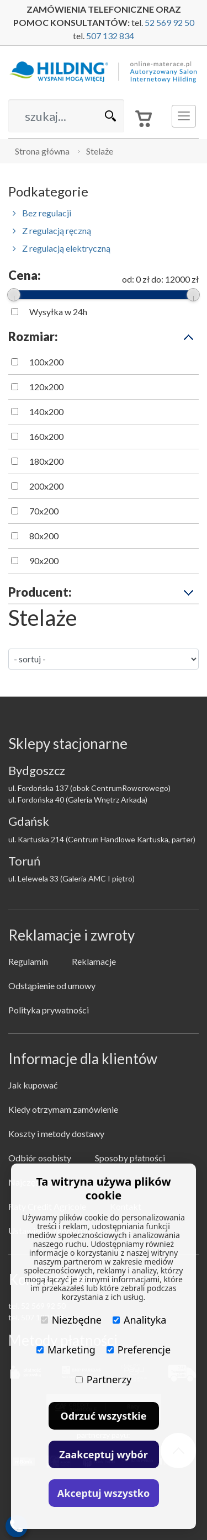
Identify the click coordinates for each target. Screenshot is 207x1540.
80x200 (44, 535)
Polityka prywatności (48, 1010)
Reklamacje (94, 961)
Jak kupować (32, 1085)
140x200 (46, 411)
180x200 (46, 461)
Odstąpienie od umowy (51, 985)
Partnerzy (103, 1379)
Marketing (65, 1349)
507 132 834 (110, 35)
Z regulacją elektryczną (61, 248)
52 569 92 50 (169, 22)
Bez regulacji (42, 213)
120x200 (46, 386)
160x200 (46, 436)
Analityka (139, 1319)
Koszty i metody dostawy (56, 1133)
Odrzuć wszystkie (104, 1415)
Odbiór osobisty (39, 1158)
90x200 (44, 560)
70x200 (44, 511)
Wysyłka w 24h (58, 311)
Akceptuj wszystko (103, 1493)
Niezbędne (71, 1319)
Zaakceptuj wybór (103, 1454)
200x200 (46, 486)
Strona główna (42, 151)
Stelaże (99, 151)
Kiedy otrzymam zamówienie (63, 1109)
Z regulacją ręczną (52, 230)
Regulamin (28, 961)
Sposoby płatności (130, 1158)
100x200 (46, 362)
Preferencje (139, 1349)
